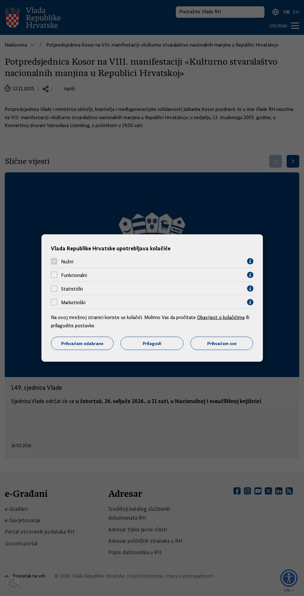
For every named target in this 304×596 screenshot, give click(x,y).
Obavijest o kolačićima (221, 317)
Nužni (67, 261)
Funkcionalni (74, 275)
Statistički (72, 289)
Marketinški (73, 302)
